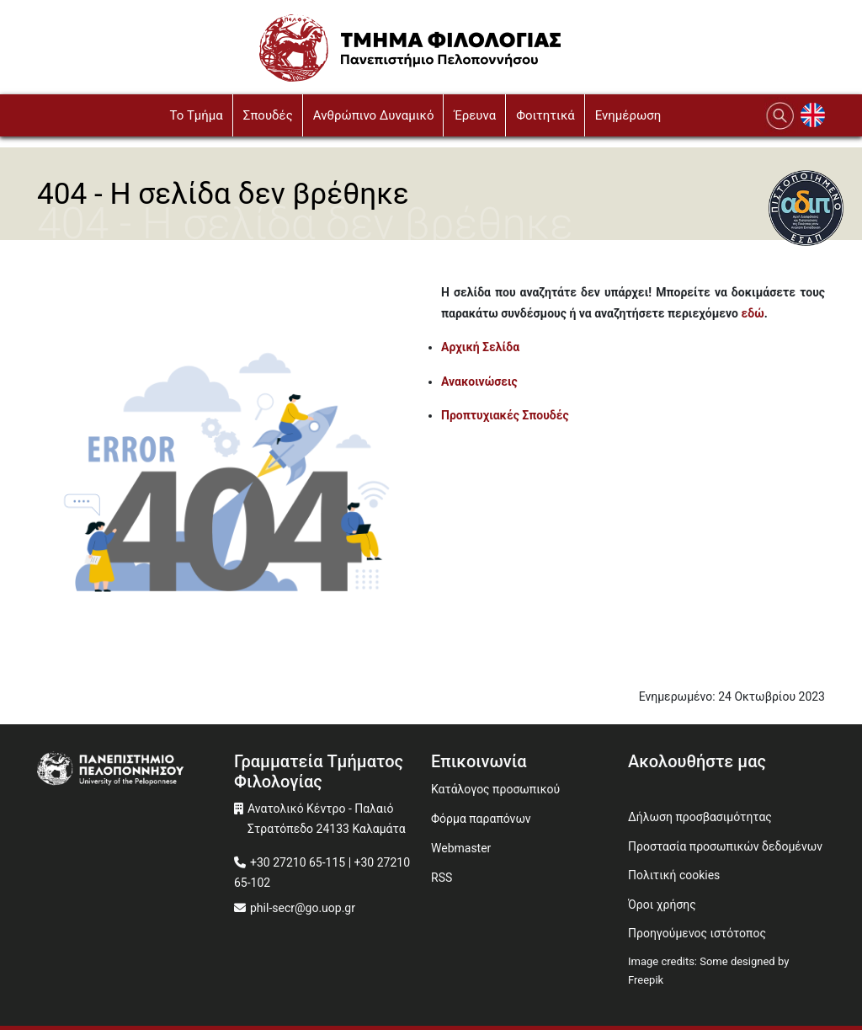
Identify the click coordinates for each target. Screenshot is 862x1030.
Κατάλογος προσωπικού (495, 789)
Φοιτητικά (545, 115)
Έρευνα (475, 115)
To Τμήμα (195, 115)
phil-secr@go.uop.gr (302, 908)
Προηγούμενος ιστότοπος (697, 933)
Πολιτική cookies (674, 875)
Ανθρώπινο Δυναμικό (373, 115)
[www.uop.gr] (135, 770)
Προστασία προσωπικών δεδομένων (725, 846)
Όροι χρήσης (662, 904)
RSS (441, 877)
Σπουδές (268, 115)
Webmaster (461, 848)
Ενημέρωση (628, 115)
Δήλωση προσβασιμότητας (700, 817)
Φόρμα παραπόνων (481, 818)
